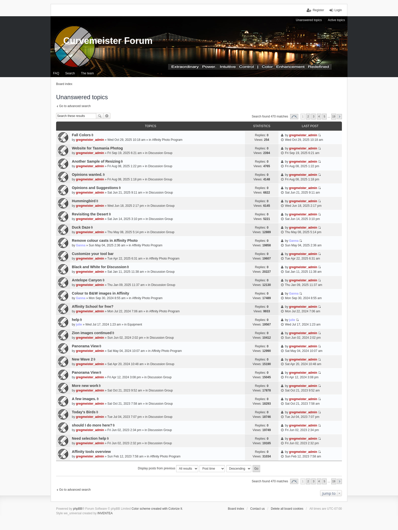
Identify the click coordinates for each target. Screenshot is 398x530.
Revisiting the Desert (90, 214)
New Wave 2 (82, 359)
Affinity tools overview (91, 452)
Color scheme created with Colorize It (156, 508)
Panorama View (85, 346)
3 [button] (313, 116)
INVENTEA (105, 513)
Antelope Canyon (87, 280)
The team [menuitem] (87, 73)
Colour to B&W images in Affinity (100, 293)
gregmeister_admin (90, 140)
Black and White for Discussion (99, 267)
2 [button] (308, 116)
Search (100, 116)
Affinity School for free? (92, 306)
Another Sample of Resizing (96, 161)
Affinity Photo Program (167, 140)
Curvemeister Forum (108, 41)
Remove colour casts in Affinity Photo (105, 240)
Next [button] (339, 116)
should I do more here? (92, 425)
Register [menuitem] (318, 10)
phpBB (77, 508)
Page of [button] (294, 116)
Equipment (134, 324)
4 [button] (319, 116)
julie (79, 324)
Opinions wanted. (87, 175)
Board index (236, 508)
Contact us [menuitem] (257, 508)
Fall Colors (81, 135)
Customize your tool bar (93, 254)
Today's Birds (84, 412)
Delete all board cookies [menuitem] (287, 508)
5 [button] (324, 116)
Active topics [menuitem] (336, 20)
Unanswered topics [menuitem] (309, 20)
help (75, 320)
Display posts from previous (168, 468)
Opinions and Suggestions (95, 188)
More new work (85, 386)
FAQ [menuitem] (56, 73)
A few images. (84, 399)
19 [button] (333, 116)
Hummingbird (84, 201)
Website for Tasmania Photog (97, 148)
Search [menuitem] (70, 73)
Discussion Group (160, 153)
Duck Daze (81, 227)
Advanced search (107, 116)
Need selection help (89, 438)
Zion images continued (92, 333)
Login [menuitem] (338, 10)
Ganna (80, 245)
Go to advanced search (75, 106)
